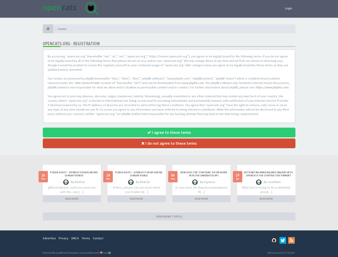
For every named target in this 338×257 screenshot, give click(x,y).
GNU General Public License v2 (95, 83)
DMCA (75, 238)
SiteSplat (73, 252)
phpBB (59, 252)
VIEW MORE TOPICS (169, 216)
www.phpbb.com (193, 83)
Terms (86, 238)
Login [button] (288, 8)
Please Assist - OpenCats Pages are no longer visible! (74, 174)
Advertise (49, 238)
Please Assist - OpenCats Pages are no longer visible (139, 174)
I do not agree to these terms (169, 143)
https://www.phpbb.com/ (272, 87)
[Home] (48, 28)
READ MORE (71, 198)
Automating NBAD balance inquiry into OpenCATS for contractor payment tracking (268, 175)
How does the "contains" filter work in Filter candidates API (203, 174)
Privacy (63, 238)
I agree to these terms (169, 132)
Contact (98, 238)
